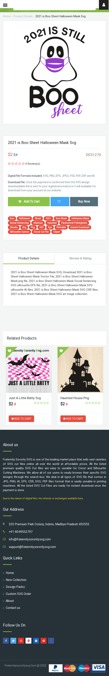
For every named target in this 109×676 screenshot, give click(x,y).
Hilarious (38, 223)
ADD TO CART (21, 418)
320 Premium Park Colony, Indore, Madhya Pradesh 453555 (49, 524)
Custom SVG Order (18, 594)
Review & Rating (80, 258)
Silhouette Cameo (19, 232)
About (10, 601)
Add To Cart (28, 201)
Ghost (38, 218)
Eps (50, 227)
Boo (12, 218)
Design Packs (15, 587)
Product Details (23, 16)
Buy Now (84, 201)
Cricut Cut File (41, 232)
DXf (41, 227)
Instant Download (79, 227)
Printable (61, 227)
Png (33, 227)
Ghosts (14, 227)
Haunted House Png (74, 398)
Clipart (56, 232)
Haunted (52, 223)
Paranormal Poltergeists (74, 223)
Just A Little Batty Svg (25, 398)
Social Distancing (19, 223)
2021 (48, 218)
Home (7, 16)
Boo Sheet (61, 218)
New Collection (16, 580)
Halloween (24, 218)
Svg (24, 227)
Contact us (13, 608)
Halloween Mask (80, 218)
